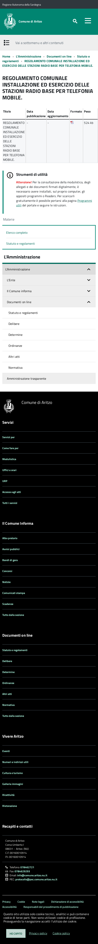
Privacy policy (38, 933)
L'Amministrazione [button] (17, 269)
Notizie (6, 582)
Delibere (13, 323)
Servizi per (8, 437)
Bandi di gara (10, 560)
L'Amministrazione (28, 56)
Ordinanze (15, 345)
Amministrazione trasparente (26, 378)
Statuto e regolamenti (20, 243)
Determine (15, 334)
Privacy (6, 902)
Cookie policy (61, 933)
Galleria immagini (12, 784)
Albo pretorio (9, 538)
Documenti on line (59, 56)
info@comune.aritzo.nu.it (32, 875)
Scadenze (7, 604)
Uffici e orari (9, 470)
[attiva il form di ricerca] (75, 21)
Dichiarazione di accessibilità (67, 902)
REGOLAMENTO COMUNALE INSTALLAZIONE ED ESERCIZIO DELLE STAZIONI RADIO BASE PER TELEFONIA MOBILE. (47, 63)
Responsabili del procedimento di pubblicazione (50, 907)
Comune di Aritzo (30, 21)
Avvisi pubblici (11, 549)
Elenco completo (16, 232)
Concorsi (7, 571)
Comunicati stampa (13, 593)
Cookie (21, 902)
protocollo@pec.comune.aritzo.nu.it (36, 879)
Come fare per (10, 448)
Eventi (6, 751)
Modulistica (9, 459)
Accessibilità (9, 907)
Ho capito (16, 933)
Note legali (38, 902)
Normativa (15, 367)
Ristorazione (9, 806)
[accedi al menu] (88, 21)
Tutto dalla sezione (13, 615)
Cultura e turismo (12, 773)
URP (4, 481)
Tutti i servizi (9, 503)
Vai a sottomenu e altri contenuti (39, 42)
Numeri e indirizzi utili (15, 762)
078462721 (27, 867)
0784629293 (22, 871)
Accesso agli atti (11, 492)
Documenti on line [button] (19, 302)
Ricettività (8, 795)
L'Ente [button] (11, 280)
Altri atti (14, 356)
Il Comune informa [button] (19, 291)
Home (6, 56)
